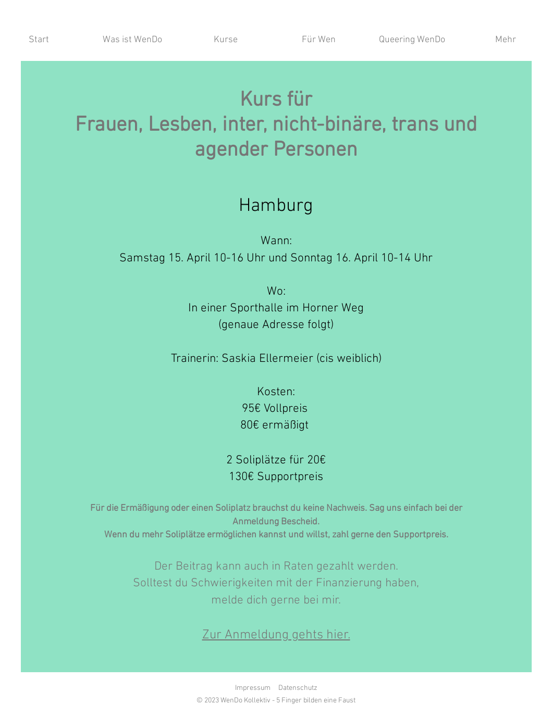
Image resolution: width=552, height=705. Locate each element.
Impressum (253, 688)
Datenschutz (297, 688)
